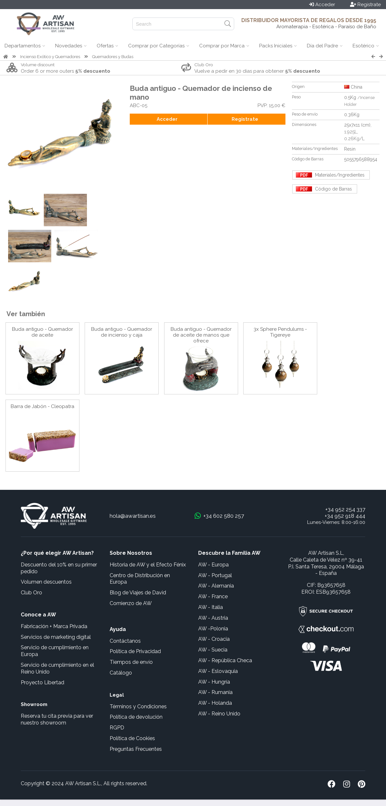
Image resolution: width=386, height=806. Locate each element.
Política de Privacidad (135, 651)
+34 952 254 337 (345, 509)
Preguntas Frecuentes (136, 749)
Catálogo (121, 673)
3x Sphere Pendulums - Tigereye (280, 332)
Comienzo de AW (131, 603)
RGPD (117, 728)
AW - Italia (210, 607)
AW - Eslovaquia (218, 671)
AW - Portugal (215, 575)
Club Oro (31, 592)
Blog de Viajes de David (138, 592)
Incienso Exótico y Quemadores (50, 56)
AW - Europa (213, 565)
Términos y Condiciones (138, 706)
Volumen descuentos (46, 582)
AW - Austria (213, 618)
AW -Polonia (213, 629)
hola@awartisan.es (133, 516)
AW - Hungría (214, 682)
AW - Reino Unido (219, 714)
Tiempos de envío (131, 662)
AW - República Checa (225, 660)
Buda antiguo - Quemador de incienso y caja (121, 332)
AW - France (213, 596)
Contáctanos (125, 641)
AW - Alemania (216, 586)
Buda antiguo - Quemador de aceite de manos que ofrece (201, 335)
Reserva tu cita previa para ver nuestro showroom (57, 719)
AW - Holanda (215, 703)
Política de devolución (136, 717)
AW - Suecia (212, 650)
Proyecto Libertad (42, 682)
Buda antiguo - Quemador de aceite (42, 332)
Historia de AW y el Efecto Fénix (148, 565)
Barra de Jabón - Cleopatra (42, 406)
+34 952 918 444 (345, 516)
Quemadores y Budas (112, 56)
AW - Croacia (214, 639)
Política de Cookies (132, 738)
